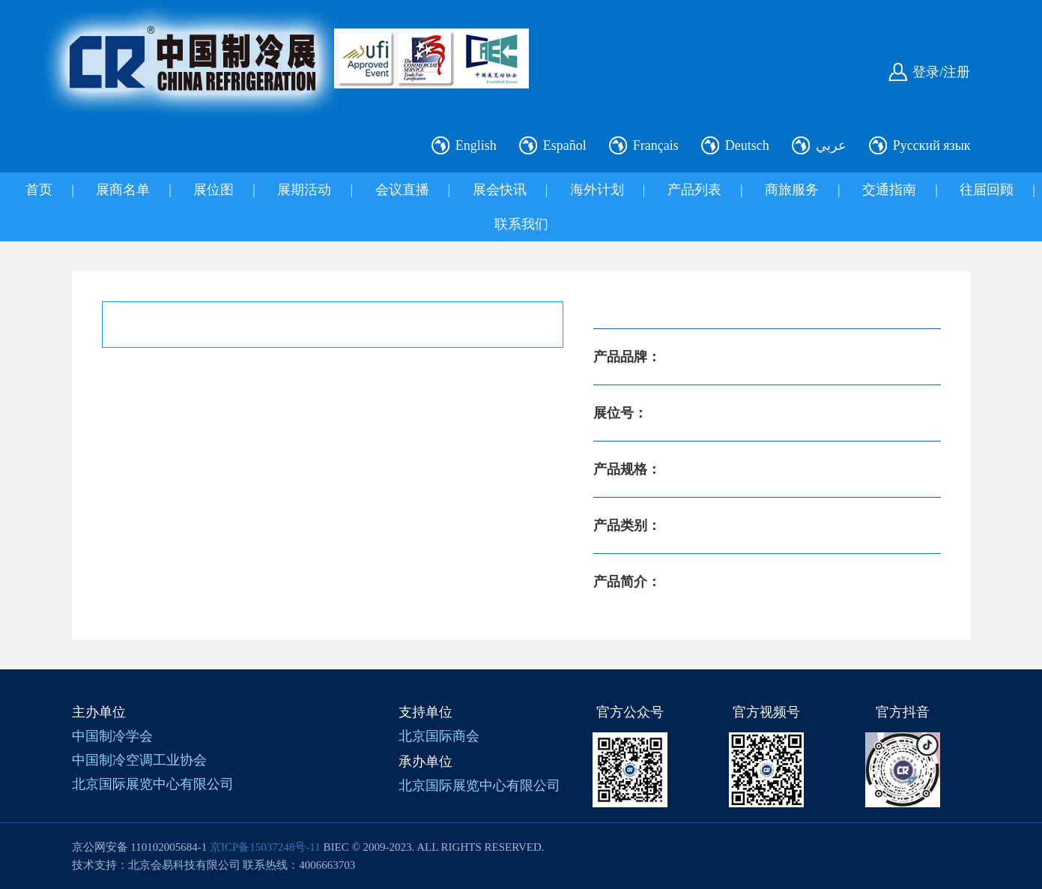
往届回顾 (987, 189)
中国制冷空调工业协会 (139, 760)
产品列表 (694, 189)
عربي (831, 145)
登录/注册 (941, 71)
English (476, 145)
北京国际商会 (439, 736)
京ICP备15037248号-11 (265, 847)
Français (656, 145)
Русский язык (932, 145)
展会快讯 (500, 189)
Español (565, 145)
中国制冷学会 (112, 736)
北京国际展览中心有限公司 (153, 784)
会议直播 (402, 189)
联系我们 (521, 224)
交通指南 (889, 189)
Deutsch (747, 145)
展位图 (213, 189)
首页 (38, 189)
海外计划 (597, 189)
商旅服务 (792, 189)
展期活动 (304, 189)
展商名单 (123, 189)
